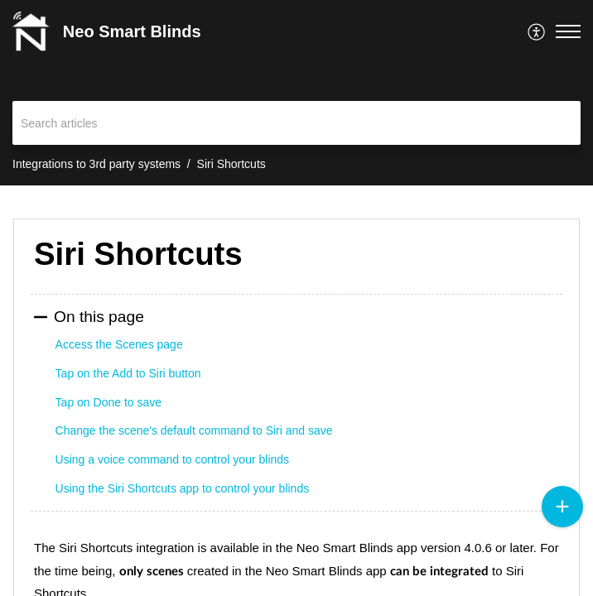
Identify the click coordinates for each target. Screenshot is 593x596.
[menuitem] (537, 31)
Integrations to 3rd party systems (96, 164)
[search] (296, 123)
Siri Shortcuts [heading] (138, 254)
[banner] (296, 92)
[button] (537, 31)
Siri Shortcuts (231, 164)
